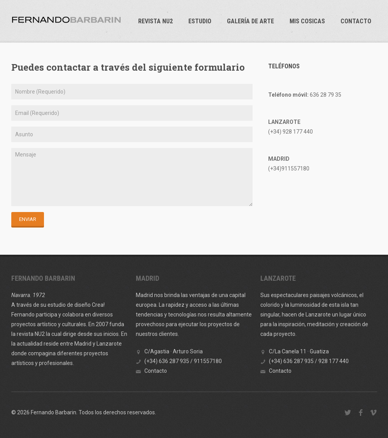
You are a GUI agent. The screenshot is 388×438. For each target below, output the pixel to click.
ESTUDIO (199, 21)
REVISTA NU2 (155, 21)
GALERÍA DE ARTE (250, 21)
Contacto (356, 21)
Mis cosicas (307, 21)
